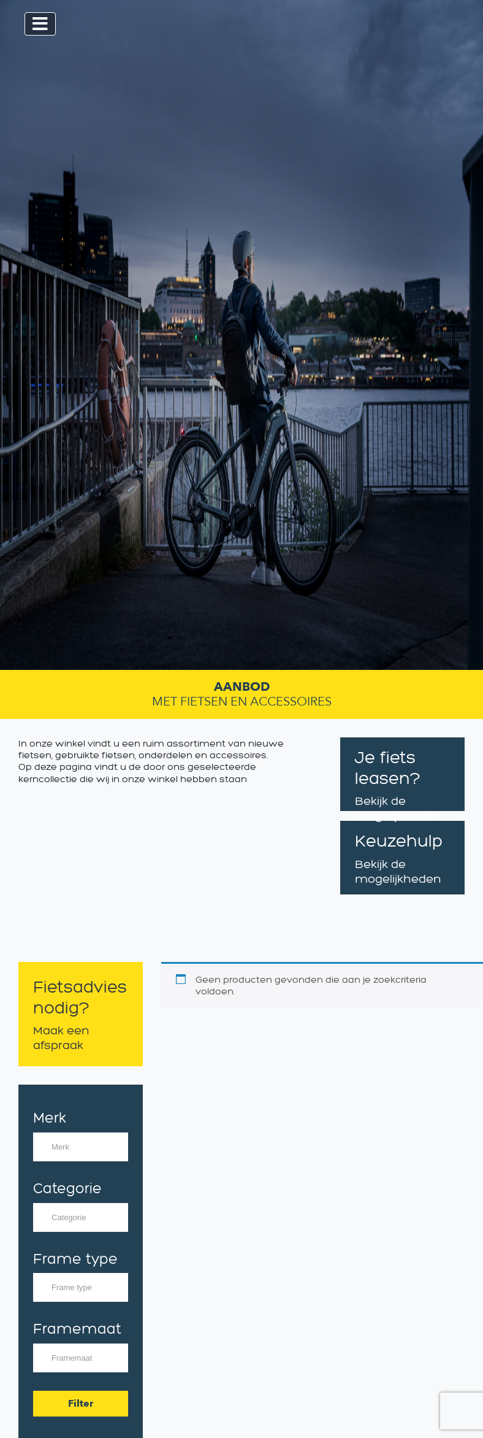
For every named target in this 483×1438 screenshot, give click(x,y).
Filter (80, 1403)
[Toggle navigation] (40, 24)
